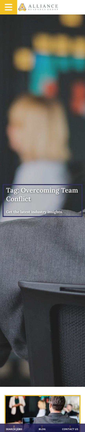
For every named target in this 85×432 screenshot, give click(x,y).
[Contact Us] (70, 426)
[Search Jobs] (14, 426)
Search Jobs (14, 429)
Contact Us (70, 429)
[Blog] (42, 426)
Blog (42, 429)
